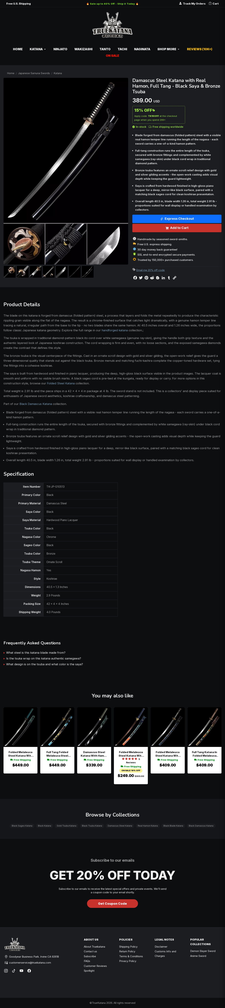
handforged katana (115, 330)
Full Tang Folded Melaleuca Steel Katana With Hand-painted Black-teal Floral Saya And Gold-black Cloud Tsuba (57, 754)
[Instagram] (6, 971)
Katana (58, 73)
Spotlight (89, 970)
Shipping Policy (128, 946)
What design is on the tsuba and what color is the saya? (44, 664)
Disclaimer (161, 946)
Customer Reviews (95, 966)
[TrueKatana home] (112, 26)
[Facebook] (29, 971)
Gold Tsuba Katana (66, 825)
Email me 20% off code (150, 270)
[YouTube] (21, 971)
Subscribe (90, 956)
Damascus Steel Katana (120, 825)
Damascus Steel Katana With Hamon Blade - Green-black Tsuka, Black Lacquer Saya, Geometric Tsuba (94, 754)
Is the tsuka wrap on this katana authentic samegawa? (43, 658)
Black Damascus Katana (36, 404)
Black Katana (44, 825)
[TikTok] (13, 971)
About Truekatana (94, 946)
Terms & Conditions (131, 956)
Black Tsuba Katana (92, 825)
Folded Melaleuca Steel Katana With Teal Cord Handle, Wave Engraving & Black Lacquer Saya (21, 754)
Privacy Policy (127, 961)
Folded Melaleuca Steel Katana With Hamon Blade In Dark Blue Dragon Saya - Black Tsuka (167, 754)
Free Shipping (20, 759)
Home (10, 73)
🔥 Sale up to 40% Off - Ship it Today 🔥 (112, 3)
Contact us (90, 951)
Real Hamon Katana (148, 825)
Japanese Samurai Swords (34, 73)
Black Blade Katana (173, 825)
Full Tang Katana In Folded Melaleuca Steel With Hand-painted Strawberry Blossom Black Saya (204, 754)
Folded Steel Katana (61, 383)
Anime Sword (198, 956)
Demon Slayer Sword (203, 951)
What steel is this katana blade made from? (35, 652)
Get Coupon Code (112, 903)
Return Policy (127, 951)
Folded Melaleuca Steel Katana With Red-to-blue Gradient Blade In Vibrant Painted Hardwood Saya (131, 754)
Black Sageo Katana (22, 825)
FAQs (87, 961)
